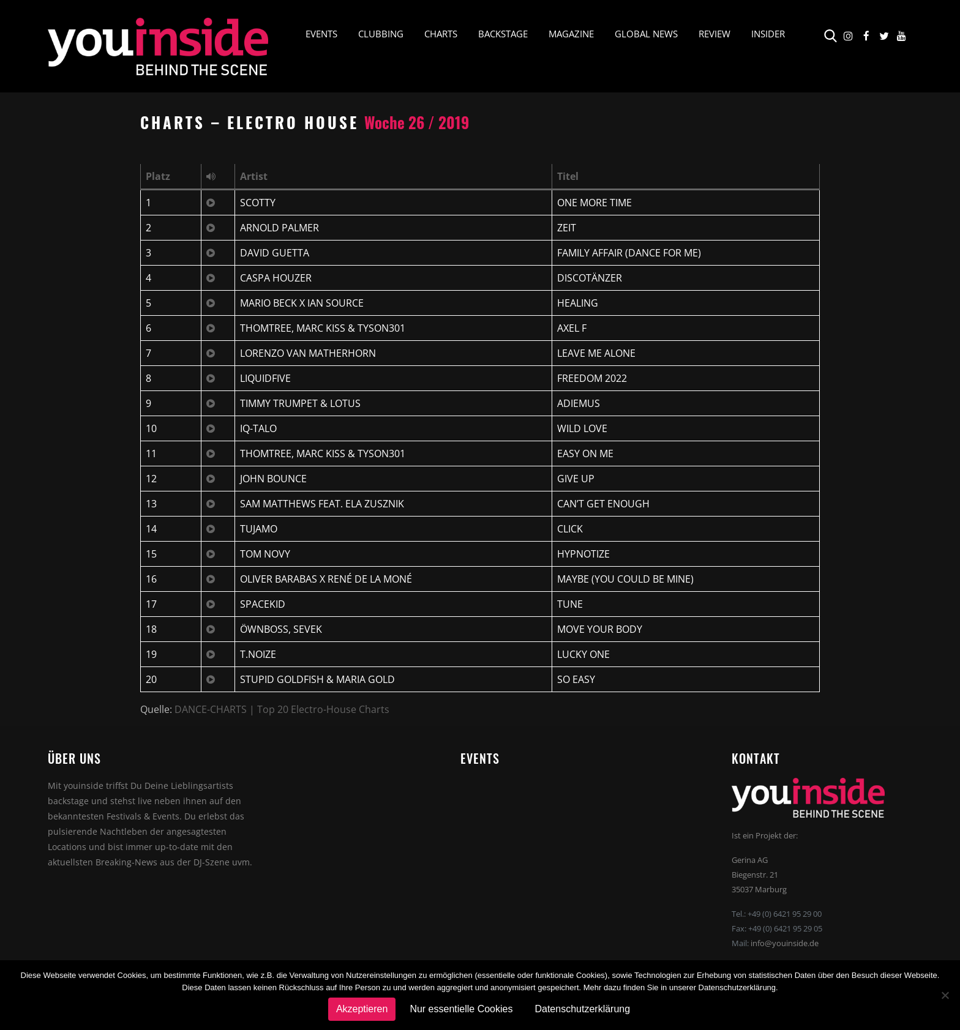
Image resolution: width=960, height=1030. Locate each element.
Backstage (503, 34)
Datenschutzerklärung (582, 1009)
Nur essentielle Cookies (461, 1009)
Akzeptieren (362, 1009)
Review (714, 34)
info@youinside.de (785, 943)
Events (321, 34)
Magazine (571, 34)
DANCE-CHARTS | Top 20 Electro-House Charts (281, 709)
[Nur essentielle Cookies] (945, 995)
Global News (646, 34)
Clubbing (380, 34)
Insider (768, 34)
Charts (440, 34)
